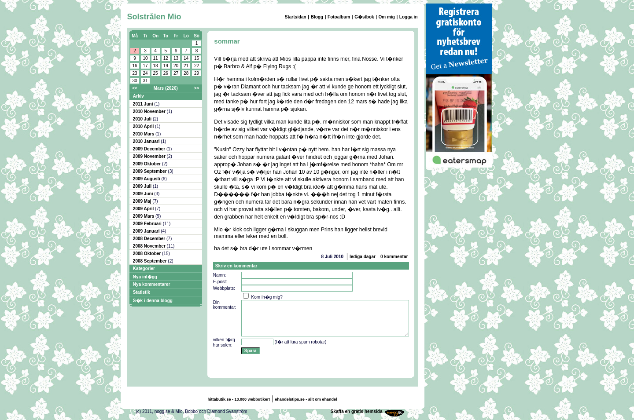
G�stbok (364, 17)
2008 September (150, 261)
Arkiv (138, 96)
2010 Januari (147, 141)
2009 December (149, 148)
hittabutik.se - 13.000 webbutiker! (239, 399)
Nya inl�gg (145, 276)
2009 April (144, 208)
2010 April (144, 126)
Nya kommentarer (151, 284)
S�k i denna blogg (153, 300)
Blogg (317, 17)
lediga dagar (363, 256)
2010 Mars (144, 133)
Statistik (141, 292)
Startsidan (295, 17)
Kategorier (144, 268)
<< (134, 88)
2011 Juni (143, 104)
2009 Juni (143, 193)
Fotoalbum (339, 17)
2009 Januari (147, 231)
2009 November (150, 156)
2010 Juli (143, 119)
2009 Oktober (147, 163)
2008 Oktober (147, 253)
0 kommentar (394, 256)
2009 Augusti (147, 178)
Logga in (408, 17)
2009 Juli (143, 186)
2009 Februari (148, 223)
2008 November (150, 246)
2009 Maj (142, 201)
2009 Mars (144, 216)
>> (196, 88)
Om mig (387, 17)
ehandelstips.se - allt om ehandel (306, 399)
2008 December (149, 238)
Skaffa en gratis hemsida (357, 411)
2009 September (150, 171)
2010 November (150, 111)
